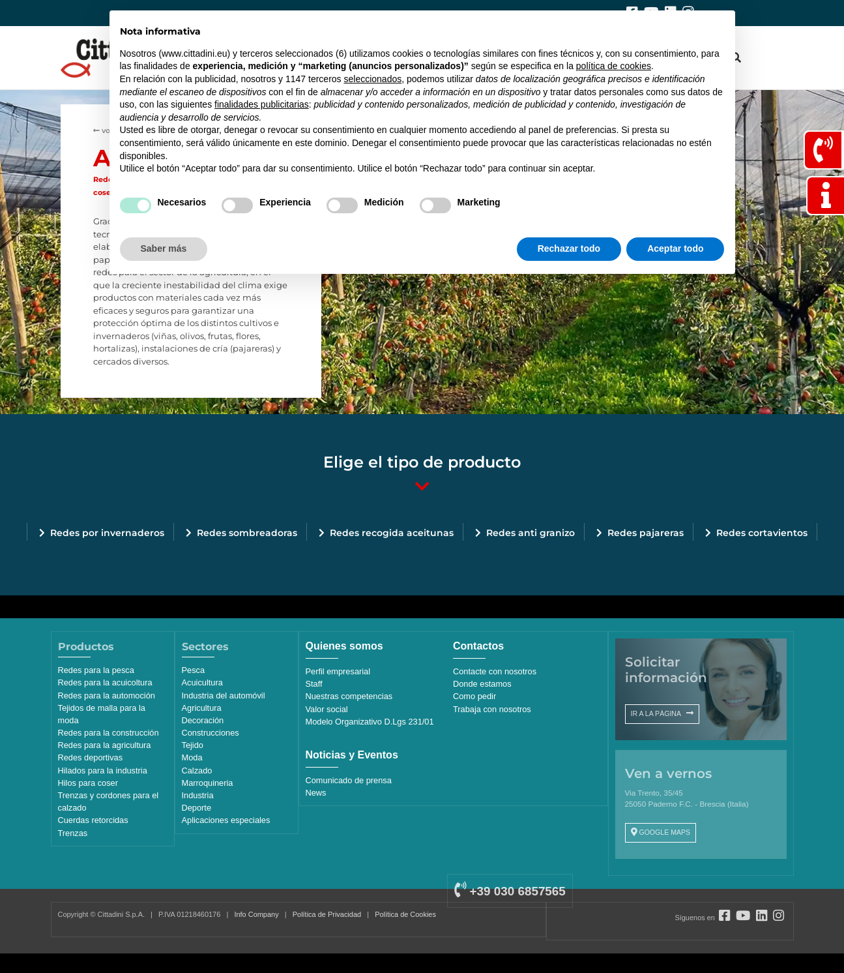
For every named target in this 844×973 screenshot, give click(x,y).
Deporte (197, 808)
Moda (192, 757)
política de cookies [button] (613, 66)
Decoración (203, 720)
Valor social (327, 709)
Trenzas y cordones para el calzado (108, 801)
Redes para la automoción (106, 695)
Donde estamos (482, 684)
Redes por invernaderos (107, 533)
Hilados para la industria (102, 770)
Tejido (192, 745)
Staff (314, 684)
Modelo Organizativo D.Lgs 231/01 (370, 721)
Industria (198, 795)
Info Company (256, 914)
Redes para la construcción (108, 733)
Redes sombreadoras (247, 533)
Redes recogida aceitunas (392, 533)
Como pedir (474, 696)
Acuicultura (202, 682)
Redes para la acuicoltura (105, 682)
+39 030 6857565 (509, 891)
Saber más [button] (164, 248)
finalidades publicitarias (261, 104)
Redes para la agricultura (104, 745)
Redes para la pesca (96, 670)
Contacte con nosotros (494, 671)
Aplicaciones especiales (226, 820)
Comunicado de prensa (349, 780)
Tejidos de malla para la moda (101, 714)
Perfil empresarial (338, 671)
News (316, 793)
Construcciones (210, 733)
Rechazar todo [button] (569, 248)
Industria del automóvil (223, 695)
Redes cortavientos (762, 533)
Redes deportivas (90, 757)
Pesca (193, 670)
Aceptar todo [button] (675, 248)
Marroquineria (207, 783)
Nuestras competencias (349, 696)
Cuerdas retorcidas (93, 820)
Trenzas (73, 833)
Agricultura (202, 708)
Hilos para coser (88, 783)
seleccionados (372, 79)
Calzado (197, 770)
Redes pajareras (645, 533)
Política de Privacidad (327, 914)
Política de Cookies (405, 914)
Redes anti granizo (530, 533)
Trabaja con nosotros (492, 709)
